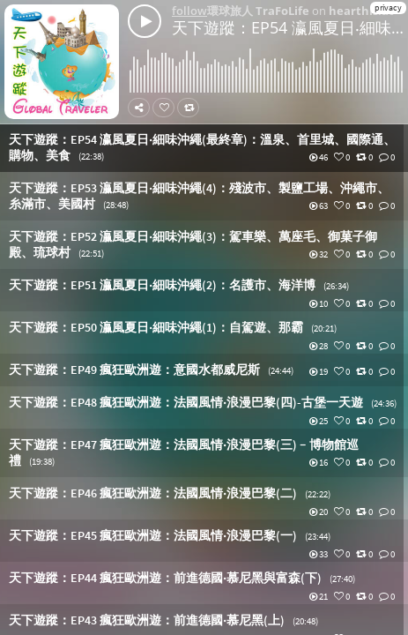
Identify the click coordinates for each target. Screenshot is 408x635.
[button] (204, 147)
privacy (388, 7)
